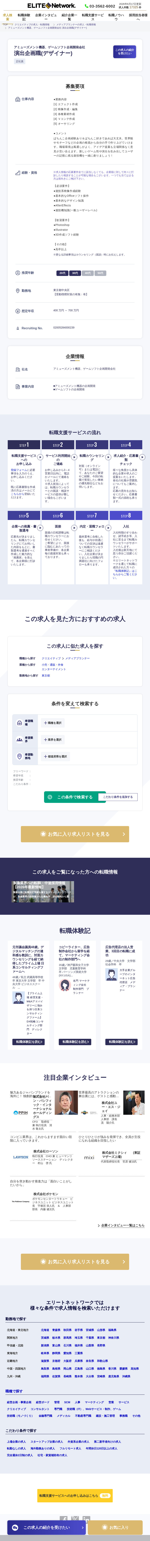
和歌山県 (102, 1360)
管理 (57, 1402)
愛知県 (67, 1353)
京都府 (56, 1360)
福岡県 (45, 1376)
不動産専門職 (83, 1415)
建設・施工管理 (105, 1415)
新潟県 (45, 1345)
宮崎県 (101, 1376)
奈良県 (90, 1360)
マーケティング (94, 1402)
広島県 (79, 1368)
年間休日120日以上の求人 (101, 1448)
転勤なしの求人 (16, 1448)
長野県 (101, 1345)
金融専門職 (45, 1415)
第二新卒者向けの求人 (107, 1441)
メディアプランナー (77, 658)
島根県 (56, 1368)
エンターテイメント (54, 669)
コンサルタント (40, 1409)
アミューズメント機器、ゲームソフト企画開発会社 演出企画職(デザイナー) (47, 27)
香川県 (112, 1368)
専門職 (58, 1409)
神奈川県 (113, 1337)
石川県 (67, 1345)
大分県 (90, 1376)
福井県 (79, 1345)
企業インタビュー (46, 17)
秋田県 (67, 1330)
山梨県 (90, 1345)
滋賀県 (45, 1360)
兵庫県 (79, 1360)
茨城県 (45, 1337)
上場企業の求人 (16, 1441)
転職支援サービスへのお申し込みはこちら (75, 1495)
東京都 (46, 675)
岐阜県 (45, 1353)
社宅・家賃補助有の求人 (52, 1455)
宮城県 (90, 1330)
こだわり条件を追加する (118, 796)
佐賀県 (56, 1376)
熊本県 (79, 1376)
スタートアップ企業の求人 (47, 1441)
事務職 (123, 1415)
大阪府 (67, 1360)
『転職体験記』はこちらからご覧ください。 (125, 574)
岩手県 (79, 1330)
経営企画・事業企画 (19, 1402)
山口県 (90, 1368)
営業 (111, 1402)
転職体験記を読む (28, 1041)
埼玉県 (79, 1337)
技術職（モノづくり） (20, 1415)
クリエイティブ (51, 658)
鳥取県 (45, 1368)
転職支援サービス (93, 17)
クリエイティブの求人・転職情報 (32, 24)
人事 (77, 1402)
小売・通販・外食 (52, 664)
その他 (136, 1415)
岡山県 (67, 1368)
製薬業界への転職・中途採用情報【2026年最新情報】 (42, 891)
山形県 (101, 1330)
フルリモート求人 (70, 1448)
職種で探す (14, 1391)
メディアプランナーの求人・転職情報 (76, 24)
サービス (123, 1402)
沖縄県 (126, 1376)
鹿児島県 (113, 1376)
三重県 (79, 1353)
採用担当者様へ (138, 17)
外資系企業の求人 (78, 1441)
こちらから (17, 493)
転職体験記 (24, 17)
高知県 (135, 1368)
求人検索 (7, 17)
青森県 (56, 1330)
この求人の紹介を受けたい (124, 51)
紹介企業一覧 (69, 17)
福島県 (112, 1330)
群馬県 (67, 1337)
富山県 (56, 1345)
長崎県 (67, 1376)
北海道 (45, 1330)
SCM (67, 1402)
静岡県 (56, 1353)
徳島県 (101, 1368)
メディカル (63, 1415)
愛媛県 (123, 1368)
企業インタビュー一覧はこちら (123, 1225)
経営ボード (42, 1402)
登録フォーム (19, 469)
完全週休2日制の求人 (20, 1455)
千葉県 (90, 1337)
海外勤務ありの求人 (43, 1448)
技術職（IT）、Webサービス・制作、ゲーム (94, 1409)
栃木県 (56, 1337)
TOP (5, 24)
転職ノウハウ (116, 17)
